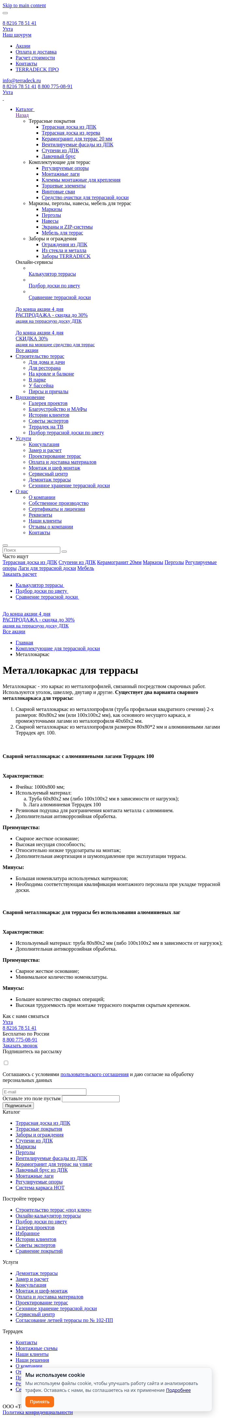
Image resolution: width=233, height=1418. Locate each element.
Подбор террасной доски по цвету (66, 432)
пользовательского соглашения (95, 1074)
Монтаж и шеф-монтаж (42, 1291)
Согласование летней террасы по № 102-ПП (64, 1320)
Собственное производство (59, 503)
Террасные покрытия (39, 1129)
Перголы (51, 215)
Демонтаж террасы (50, 479)
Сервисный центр (48, 473)
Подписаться (18, 1105)
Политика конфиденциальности (38, 1412)
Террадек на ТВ (46, 426)
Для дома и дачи (47, 362)
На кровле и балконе (51, 374)
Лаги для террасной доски (47, 568)
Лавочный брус (59, 156)
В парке (37, 379)
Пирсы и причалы (48, 391)
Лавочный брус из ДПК (42, 1170)
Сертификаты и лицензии (57, 509)
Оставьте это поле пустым (32, 1098)
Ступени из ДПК (60, 150)
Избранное (28, 1233)
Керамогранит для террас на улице (54, 1164)
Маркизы (52, 209)
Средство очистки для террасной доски (85, 197)
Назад (22, 115)
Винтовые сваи (58, 191)
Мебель (85, 568)
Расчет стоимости (35, 57)
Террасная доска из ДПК (69, 127)
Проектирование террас (55, 456)
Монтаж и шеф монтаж (54, 468)
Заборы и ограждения (40, 1134)
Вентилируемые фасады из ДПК (77, 144)
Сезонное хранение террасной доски (69, 485)
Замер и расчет (45, 450)
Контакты (26, 63)
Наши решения (32, 1360)
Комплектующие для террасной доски (58, 648)
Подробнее (178, 1390)
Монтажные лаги (61, 174)
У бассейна (41, 385)
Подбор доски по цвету (41, 1221)
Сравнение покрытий (39, 1251)
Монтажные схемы (37, 1348)
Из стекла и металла (64, 250)
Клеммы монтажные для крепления (81, 180)
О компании (42, 497)
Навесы (50, 221)
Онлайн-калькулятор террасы (48, 1215)
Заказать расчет (20, 574)
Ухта (8, 29)
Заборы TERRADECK (66, 256)
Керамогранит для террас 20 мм (77, 138)
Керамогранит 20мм (119, 562)
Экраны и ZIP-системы (67, 227)
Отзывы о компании (51, 526)
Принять (40, 1401)
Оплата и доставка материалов (62, 462)
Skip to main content (24, 5)
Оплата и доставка (36, 52)
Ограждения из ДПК (64, 244)
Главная (24, 642)
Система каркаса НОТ (40, 1187)
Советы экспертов (48, 421)
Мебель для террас (62, 232)
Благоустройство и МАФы (58, 409)
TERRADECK (37, 69)
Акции (23, 46)
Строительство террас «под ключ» (54, 1210)
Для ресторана (45, 368)
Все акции (27, 350)
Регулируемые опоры (65, 168)
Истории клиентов (49, 415)
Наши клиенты (45, 521)
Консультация (44, 444)
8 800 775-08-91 (55, 86)
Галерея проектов (48, 403)
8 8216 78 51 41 (19, 23)
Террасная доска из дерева (71, 133)
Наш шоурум (17, 35)
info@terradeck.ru (22, 80)
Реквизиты (40, 515)
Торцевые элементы (64, 185)
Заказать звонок (20, 1045)
